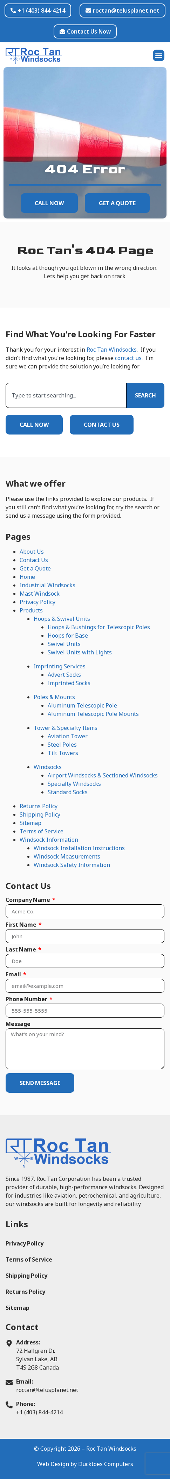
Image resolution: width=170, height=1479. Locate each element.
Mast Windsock (40, 593)
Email (14, 974)
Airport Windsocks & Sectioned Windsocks (103, 775)
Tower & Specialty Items (65, 728)
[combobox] (66, 395)
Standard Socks (68, 792)
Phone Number (27, 999)
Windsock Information (49, 839)
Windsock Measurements (67, 856)
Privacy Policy (37, 602)
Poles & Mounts (54, 697)
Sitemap (30, 823)
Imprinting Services (60, 666)
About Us (32, 551)
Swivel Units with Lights (80, 652)
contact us (128, 358)
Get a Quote (35, 568)
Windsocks (48, 767)
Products (31, 610)
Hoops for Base (68, 635)
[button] (158, 55)
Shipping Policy (40, 814)
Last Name (21, 950)
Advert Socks (64, 675)
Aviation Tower (68, 736)
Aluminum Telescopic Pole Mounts (93, 714)
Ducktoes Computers (105, 1464)
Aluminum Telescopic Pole (82, 705)
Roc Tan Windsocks (112, 349)
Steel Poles (62, 744)
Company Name (28, 900)
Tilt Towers (63, 753)
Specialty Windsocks (74, 784)
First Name (22, 925)
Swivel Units (64, 644)
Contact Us (34, 560)
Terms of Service (41, 831)
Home (27, 577)
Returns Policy (38, 806)
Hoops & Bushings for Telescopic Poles (99, 627)
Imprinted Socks (69, 683)
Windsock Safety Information (72, 865)
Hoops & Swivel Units (62, 619)
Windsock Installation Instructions (79, 848)
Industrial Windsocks (47, 585)
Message (18, 1024)
